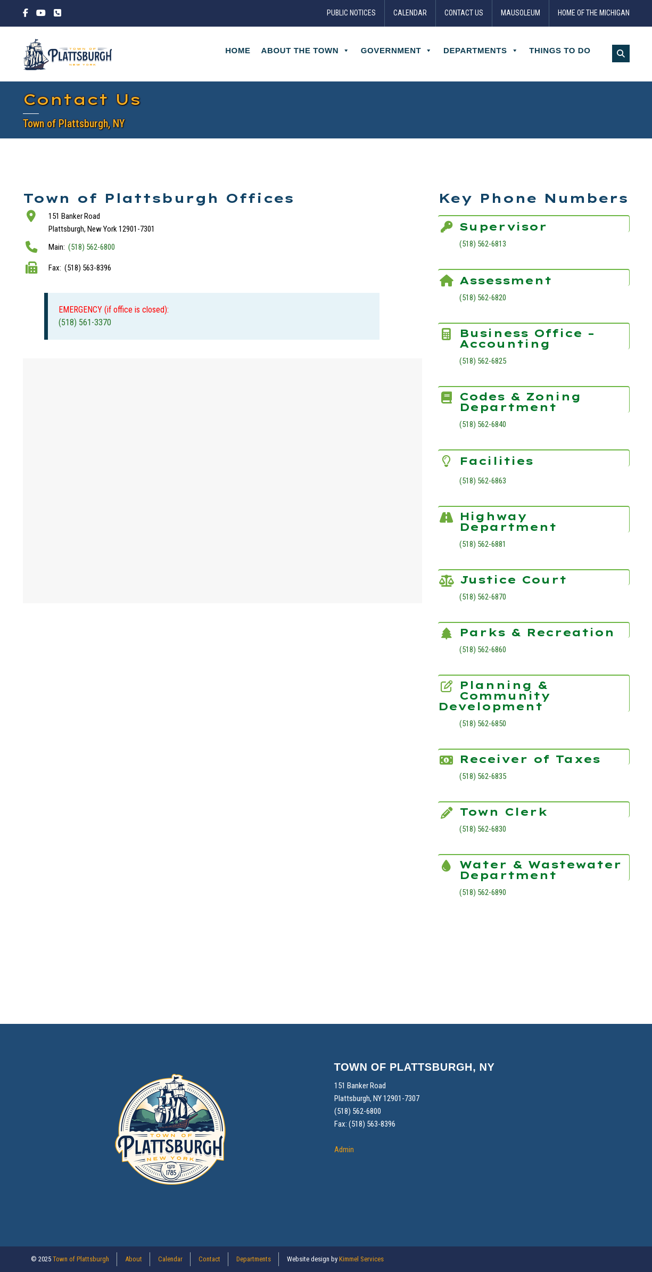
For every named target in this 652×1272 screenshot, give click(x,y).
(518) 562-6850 (482, 723)
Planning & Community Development (494, 695)
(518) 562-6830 (482, 829)
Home (237, 50)
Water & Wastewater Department (540, 870)
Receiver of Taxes (529, 759)
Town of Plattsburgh (81, 1259)
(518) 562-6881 (482, 544)
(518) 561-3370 (85, 322)
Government (397, 51)
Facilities (496, 460)
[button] (621, 53)
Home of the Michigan (594, 13)
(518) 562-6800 (91, 247)
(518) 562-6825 (482, 361)
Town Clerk (503, 811)
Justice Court (513, 579)
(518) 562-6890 (482, 892)
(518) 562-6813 (482, 244)
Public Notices (351, 13)
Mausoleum (520, 13)
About (133, 1259)
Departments (480, 51)
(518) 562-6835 (482, 776)
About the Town (305, 51)
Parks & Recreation (537, 632)
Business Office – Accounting (527, 338)
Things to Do (559, 50)
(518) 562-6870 (482, 597)
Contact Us (463, 13)
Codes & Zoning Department (520, 402)
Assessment (505, 280)
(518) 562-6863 (482, 481)
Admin (344, 1149)
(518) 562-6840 (482, 424)
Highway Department (508, 522)
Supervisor (503, 226)
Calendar (410, 13)
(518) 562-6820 (482, 297)
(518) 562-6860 (482, 649)
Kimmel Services (361, 1259)
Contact (209, 1259)
